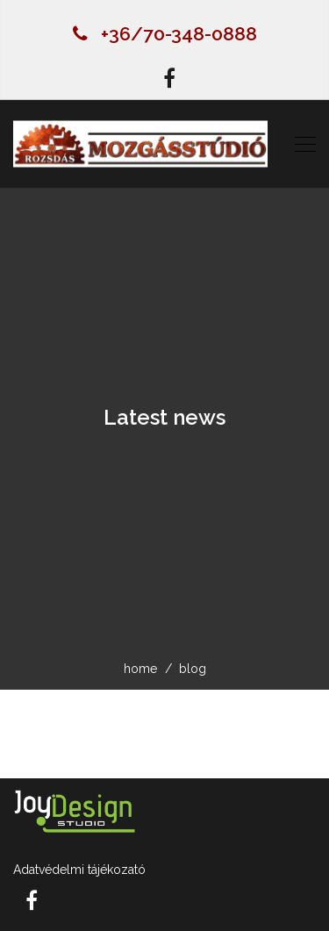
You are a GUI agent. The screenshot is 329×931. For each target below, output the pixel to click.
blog (192, 669)
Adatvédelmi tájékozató (79, 870)
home (140, 669)
